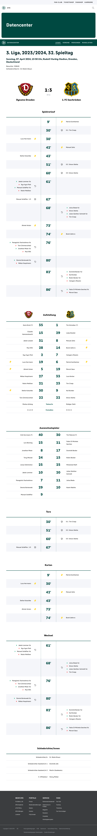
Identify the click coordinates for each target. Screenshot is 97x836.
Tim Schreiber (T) (72, 325)
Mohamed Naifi (71, 465)
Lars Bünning (28, 443)
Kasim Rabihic (71, 487)
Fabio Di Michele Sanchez (78, 289)
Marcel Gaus (73, 292)
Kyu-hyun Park (26, 184)
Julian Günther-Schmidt (77, 214)
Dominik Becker (74, 272)
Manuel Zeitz (70, 147)
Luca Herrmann (26, 139)
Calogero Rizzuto (75, 281)
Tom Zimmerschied (24, 245)
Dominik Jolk (53, 764)
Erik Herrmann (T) (26, 435)
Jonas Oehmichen (26, 465)
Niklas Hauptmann (24, 263)
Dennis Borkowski (22, 260)
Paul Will (28, 251)
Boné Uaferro (70, 234)
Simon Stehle (73, 164)
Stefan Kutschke (25, 156)
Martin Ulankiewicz (55, 770)
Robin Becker (73, 278)
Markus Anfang (28, 404)
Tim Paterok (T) (71, 435)
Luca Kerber (70, 376)
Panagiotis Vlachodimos (20, 242)
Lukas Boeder (70, 333)
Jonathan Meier (23, 248)
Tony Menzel (28, 457)
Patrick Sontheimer (72, 121)
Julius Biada (73, 208)
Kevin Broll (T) (28, 325)
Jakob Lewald (28, 341)
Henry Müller (54, 777)
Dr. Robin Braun (26, 69)
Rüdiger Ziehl (70, 404)
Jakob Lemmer (23, 181)
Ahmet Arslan (26, 225)
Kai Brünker (73, 275)
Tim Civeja (72, 130)
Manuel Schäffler (23, 187)
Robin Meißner (26, 190)
